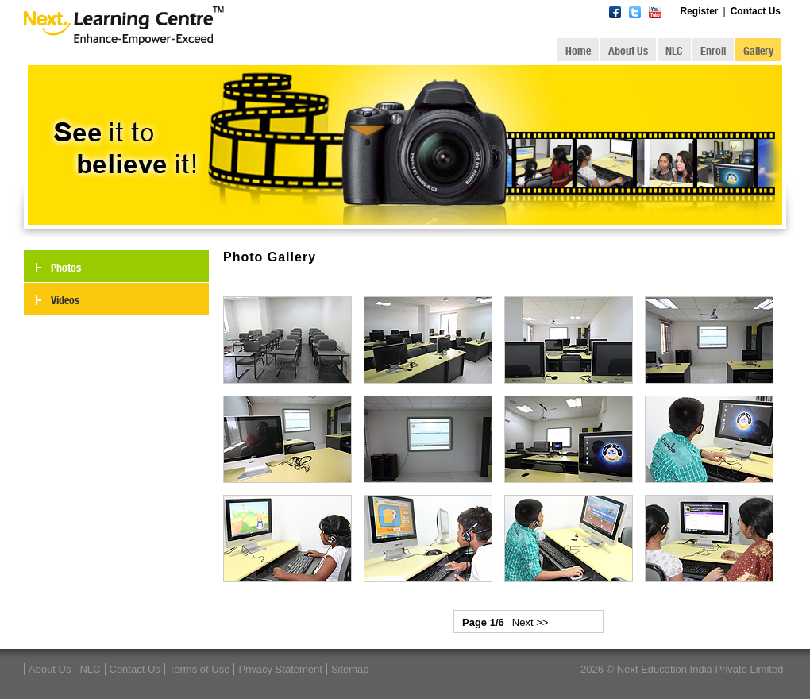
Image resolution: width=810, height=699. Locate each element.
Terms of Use (199, 669)
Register (700, 11)
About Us (628, 50)
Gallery (758, 50)
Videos (65, 300)
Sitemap (350, 669)
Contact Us (756, 11)
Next (523, 622)
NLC (674, 50)
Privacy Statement (280, 669)
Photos (66, 267)
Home (578, 50)
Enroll (713, 50)
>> (542, 622)
